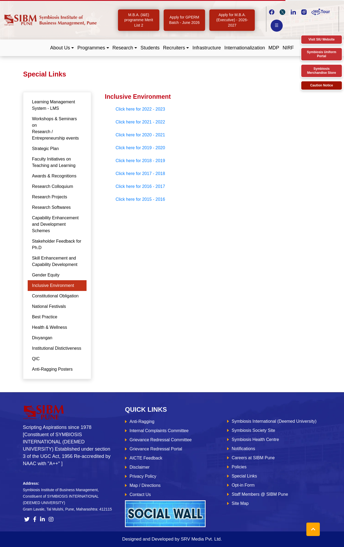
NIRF (288, 47)
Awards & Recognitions (54, 176)
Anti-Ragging (142, 421)
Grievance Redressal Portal (156, 449)
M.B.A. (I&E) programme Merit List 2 (138, 20)
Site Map (240, 503)
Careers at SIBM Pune (253, 457)
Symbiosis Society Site (253, 430)
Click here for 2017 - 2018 (140, 173)
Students (150, 47)
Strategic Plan (45, 148)
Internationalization (244, 47)
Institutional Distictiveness (56, 348)
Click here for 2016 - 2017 (140, 186)
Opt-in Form (243, 485)
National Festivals (49, 306)
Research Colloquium (52, 186)
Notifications (243, 448)
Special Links (244, 476)
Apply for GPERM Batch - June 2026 (184, 20)
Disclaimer (140, 467)
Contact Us (140, 494)
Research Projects (49, 197)
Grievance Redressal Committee (161, 439)
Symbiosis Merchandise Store (321, 71)
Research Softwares (51, 207)
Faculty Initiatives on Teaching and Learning (54, 162)
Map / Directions (145, 485)
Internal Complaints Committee (159, 430)
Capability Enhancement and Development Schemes (55, 224)
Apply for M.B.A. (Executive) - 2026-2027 (232, 20)
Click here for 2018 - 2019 (140, 160)
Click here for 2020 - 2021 (140, 135)
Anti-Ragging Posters (52, 369)
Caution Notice (321, 85)
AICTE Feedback (146, 458)
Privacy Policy (143, 476)
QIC (36, 358)
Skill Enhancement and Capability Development (54, 261)
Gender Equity (45, 275)
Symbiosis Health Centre (255, 439)
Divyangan (42, 338)
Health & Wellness (49, 327)
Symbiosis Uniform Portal (321, 54)
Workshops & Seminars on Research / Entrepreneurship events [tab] (55, 128)
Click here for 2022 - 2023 (140, 109)
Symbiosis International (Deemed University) (274, 421)
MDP (273, 47)
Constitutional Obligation (55, 296)
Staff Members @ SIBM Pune (260, 494)
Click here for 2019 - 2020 (140, 147)
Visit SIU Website (322, 39)
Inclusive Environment (53, 285)
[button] (62, 48)
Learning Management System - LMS (53, 105)
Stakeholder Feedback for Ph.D (56, 244)
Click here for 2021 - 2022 (140, 122)
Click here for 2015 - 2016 (140, 199)
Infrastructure (206, 47)
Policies (239, 467)
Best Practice (44, 317)
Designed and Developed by (172, 539)
